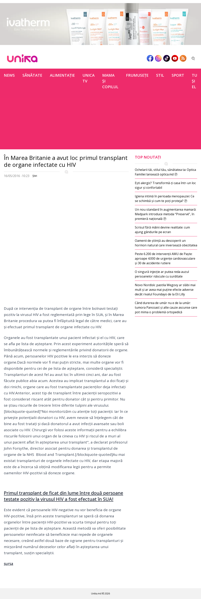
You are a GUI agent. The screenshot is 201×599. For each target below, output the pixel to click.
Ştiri (34, 176)
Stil (160, 75)
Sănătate (32, 75)
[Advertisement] (100, 122)
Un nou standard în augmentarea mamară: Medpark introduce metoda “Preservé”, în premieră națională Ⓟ (165, 214)
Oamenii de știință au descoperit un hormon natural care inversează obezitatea (166, 242)
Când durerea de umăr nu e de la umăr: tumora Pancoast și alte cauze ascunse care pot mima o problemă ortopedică (166, 307)
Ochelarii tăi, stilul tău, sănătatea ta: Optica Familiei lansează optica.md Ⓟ (165, 172)
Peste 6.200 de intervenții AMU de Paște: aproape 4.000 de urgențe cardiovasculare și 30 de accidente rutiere (165, 258)
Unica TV (88, 78)
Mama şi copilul (110, 81)
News (9, 75)
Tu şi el (194, 81)
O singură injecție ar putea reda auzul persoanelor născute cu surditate (162, 274)
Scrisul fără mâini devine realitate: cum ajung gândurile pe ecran (162, 229)
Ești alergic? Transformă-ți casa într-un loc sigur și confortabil (165, 185)
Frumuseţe (137, 75)
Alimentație (62, 75)
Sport (178, 75)
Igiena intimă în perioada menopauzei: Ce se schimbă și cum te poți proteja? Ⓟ (164, 198)
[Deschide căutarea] (193, 58)
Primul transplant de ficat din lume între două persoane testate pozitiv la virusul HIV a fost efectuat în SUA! (63, 496)
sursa (8, 563)
